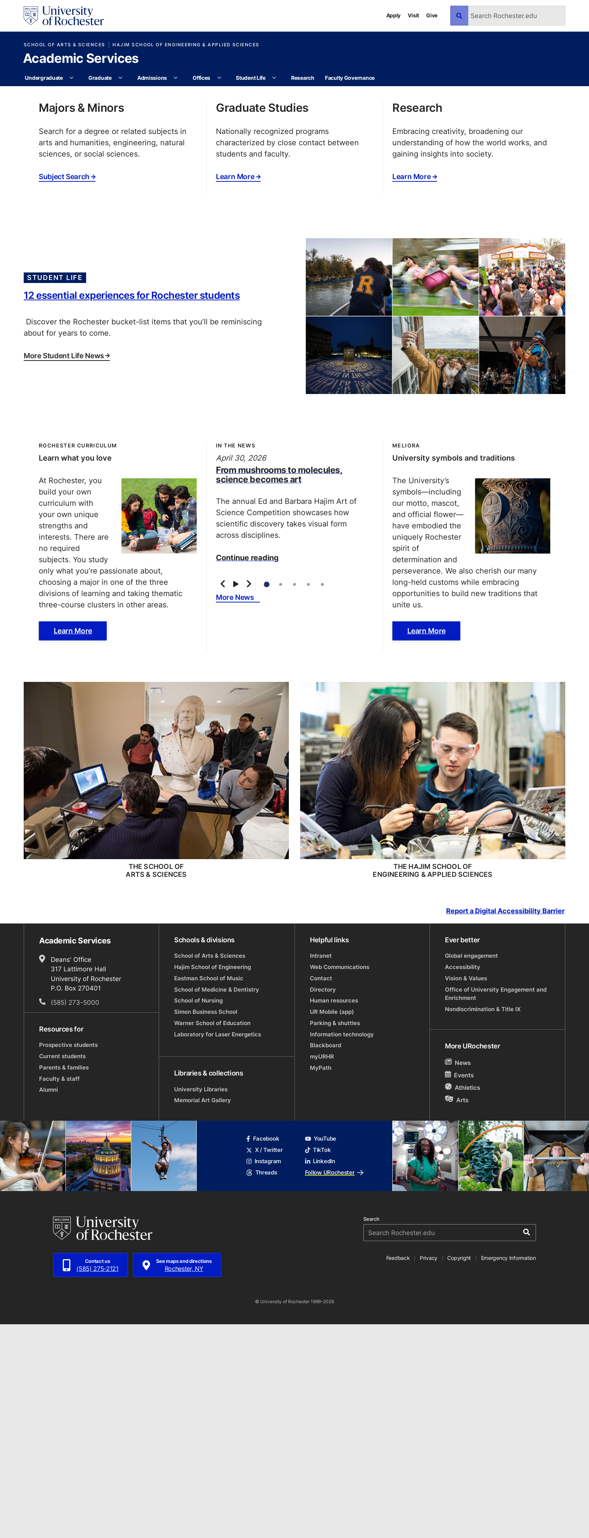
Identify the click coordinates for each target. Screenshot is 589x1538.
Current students (62, 1270)
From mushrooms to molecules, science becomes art (279, 688)
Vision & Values (466, 1192)
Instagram (263, 1375)
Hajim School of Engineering (212, 1181)
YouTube (320, 1352)
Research (302, 77)
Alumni (48, 1303)
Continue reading (247, 771)
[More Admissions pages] (176, 78)
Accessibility (462, 1181)
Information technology (342, 1248)
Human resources (334, 1214)
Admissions (152, 77)
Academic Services (80, 59)
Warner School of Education (212, 1237)
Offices (201, 77)
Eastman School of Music (208, 1192)
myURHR (322, 1270)
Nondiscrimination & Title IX (483, 1223)
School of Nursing (198, 1214)
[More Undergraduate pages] (71, 78)
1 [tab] (266, 798)
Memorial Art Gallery (202, 1314)
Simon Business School (205, 1225)
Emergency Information (508, 1471)
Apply (393, 15)
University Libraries (201, 1303)
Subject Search (67, 390)
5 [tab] (322, 798)
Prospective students (68, 1259)
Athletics (462, 1301)
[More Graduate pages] (120, 78)
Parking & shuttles (335, 1237)
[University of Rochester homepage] (64, 15)
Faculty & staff (59, 1292)
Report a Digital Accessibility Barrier (505, 1125)
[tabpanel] (294, 193)
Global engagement (471, 1169)
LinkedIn (320, 1375)
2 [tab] (280, 798)
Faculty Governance (350, 77)
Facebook (262, 1352)
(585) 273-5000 (75, 1215)
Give (431, 15)
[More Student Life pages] (274, 78)
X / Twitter (264, 1364)
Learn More (238, 390)
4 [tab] (308, 798)
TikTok (318, 1364)
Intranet (321, 1169)
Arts (457, 1313)
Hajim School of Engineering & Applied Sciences (185, 45)
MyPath (320, 1281)
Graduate (100, 77)
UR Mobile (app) (332, 1225)
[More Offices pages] (219, 78)
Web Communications (339, 1181)
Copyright (459, 1471)
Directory (323, 1203)
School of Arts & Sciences (64, 45)
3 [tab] (294, 798)
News (458, 1276)
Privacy (428, 1471)
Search (371, 1432)
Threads (261, 1386)
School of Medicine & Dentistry (216, 1203)
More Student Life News (67, 569)
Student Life (251, 77)
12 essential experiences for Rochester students (132, 509)
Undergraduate (43, 77)
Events (459, 1288)
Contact (321, 1192)
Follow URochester (334, 1386)
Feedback (398, 1471)
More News (235, 810)
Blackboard (325, 1259)
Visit (413, 15)
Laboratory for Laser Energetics (217, 1248)
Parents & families (64, 1281)
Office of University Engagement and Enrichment (495, 1207)
